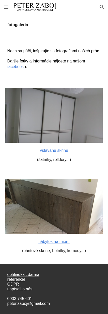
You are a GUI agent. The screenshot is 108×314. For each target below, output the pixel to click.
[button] (6, 7)
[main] (54, 24)
